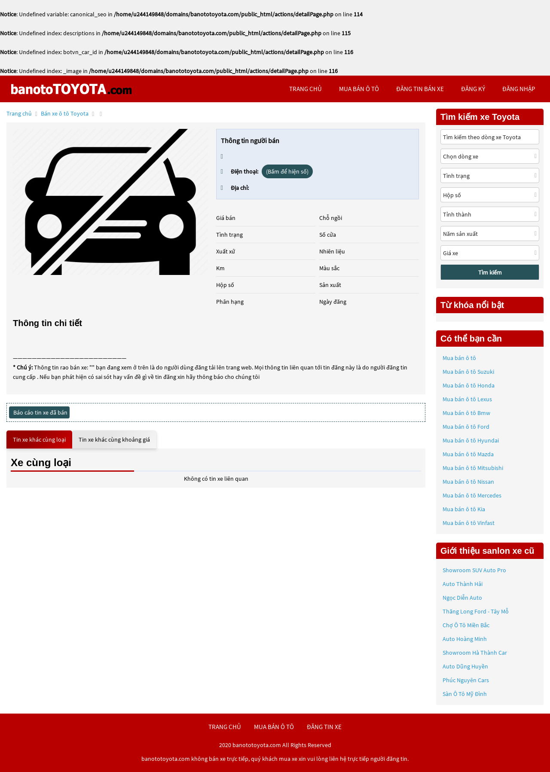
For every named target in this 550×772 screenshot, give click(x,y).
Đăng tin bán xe (420, 89)
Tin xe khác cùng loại (39, 439)
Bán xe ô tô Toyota (65, 113)
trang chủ (305, 89)
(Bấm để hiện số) (287, 171)
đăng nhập (518, 89)
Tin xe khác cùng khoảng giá (114, 439)
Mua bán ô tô (459, 358)
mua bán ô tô (359, 89)
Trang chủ (19, 113)
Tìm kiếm (490, 272)
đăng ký (473, 89)
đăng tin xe (324, 727)
